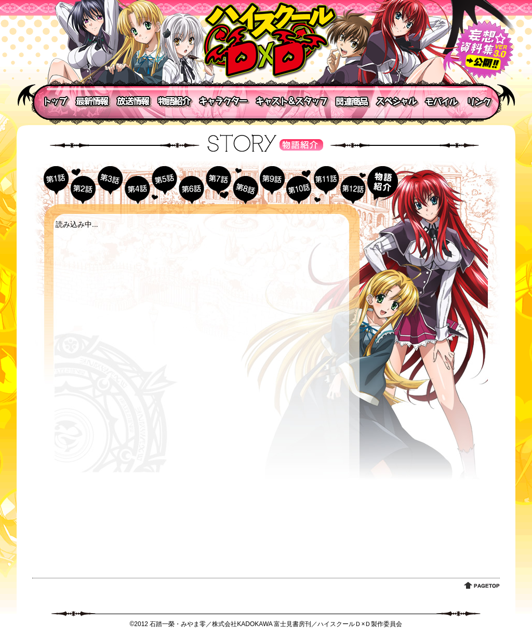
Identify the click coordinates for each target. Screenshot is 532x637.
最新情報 (92, 101)
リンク (481, 101)
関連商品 (352, 101)
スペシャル (397, 101)
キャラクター (224, 101)
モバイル (442, 101)
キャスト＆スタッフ (292, 101)
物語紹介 (175, 101)
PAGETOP (481, 585)
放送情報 (133, 101)
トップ (51, 101)
